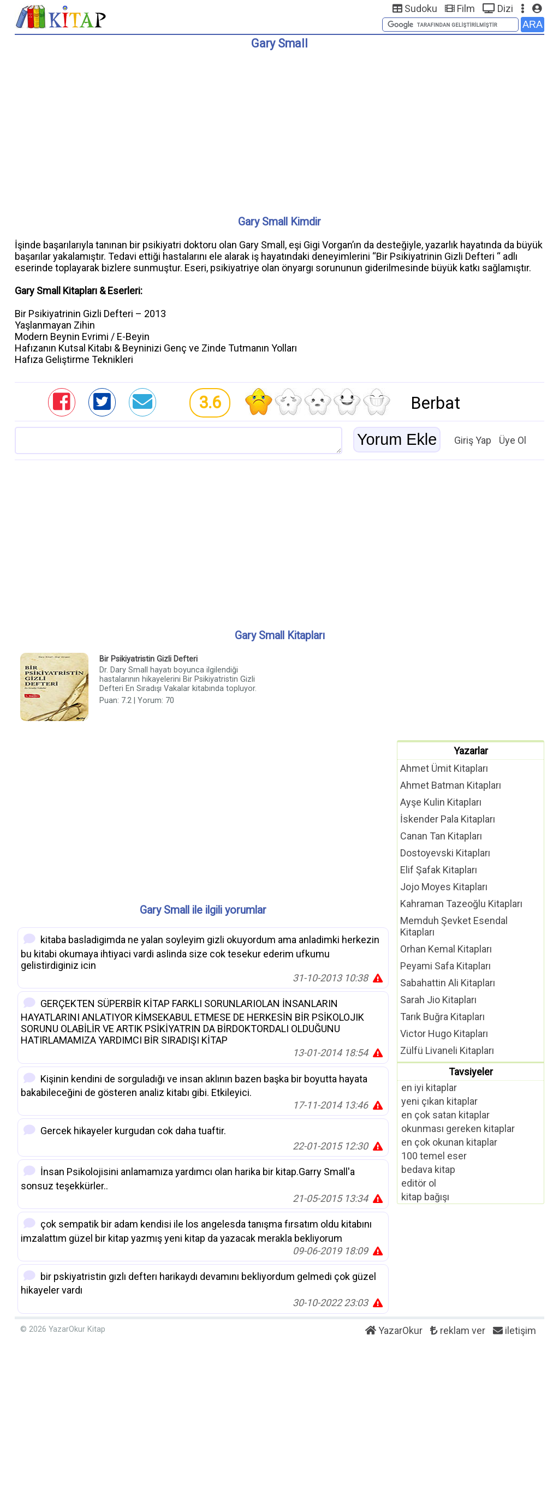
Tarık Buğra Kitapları (442, 1016)
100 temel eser (434, 1156)
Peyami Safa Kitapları (445, 966)
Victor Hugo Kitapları (444, 1033)
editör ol (418, 1183)
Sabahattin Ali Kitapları (447, 982)
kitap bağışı (425, 1196)
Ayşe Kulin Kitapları (440, 802)
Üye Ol (512, 440)
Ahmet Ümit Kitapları (444, 768)
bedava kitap (428, 1169)
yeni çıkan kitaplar (439, 1101)
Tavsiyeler (471, 1071)
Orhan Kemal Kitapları (446, 949)
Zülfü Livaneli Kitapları (447, 1050)
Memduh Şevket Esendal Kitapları (454, 926)
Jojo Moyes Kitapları (443, 886)
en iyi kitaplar (429, 1087)
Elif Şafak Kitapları (438, 869)
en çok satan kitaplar (445, 1115)
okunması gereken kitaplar (458, 1128)
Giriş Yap (472, 440)
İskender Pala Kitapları (447, 819)
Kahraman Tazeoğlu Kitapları (461, 903)
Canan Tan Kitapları (441, 836)
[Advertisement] (279, 128)
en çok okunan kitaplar (449, 1142)
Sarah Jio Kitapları (438, 999)
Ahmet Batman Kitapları (450, 785)
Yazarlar (471, 751)
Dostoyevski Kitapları (445, 853)
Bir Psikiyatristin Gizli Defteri (148, 659)
